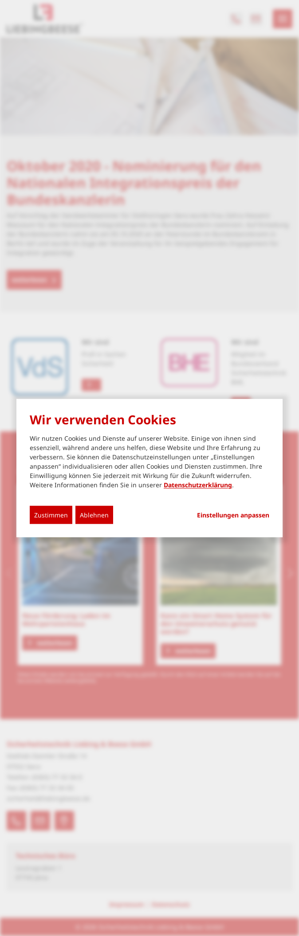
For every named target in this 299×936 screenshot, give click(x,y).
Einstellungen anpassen (233, 515)
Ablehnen (94, 515)
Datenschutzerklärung (198, 485)
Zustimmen (51, 515)
